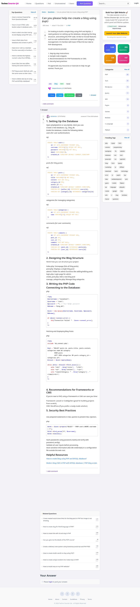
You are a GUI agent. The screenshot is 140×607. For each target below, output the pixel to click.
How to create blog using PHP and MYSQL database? (66, 458)
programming (117, 147)
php (50, 84)
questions (115, 199)
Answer (93, 95)
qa (106, 187)
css (115, 159)
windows (124, 195)
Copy (79, 95)
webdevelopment (116, 179)
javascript (108, 159)
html (61, 84)
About (57, 599)
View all (33, 12)
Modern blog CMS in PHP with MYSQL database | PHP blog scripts (71, 463)
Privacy (82, 599)
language (113, 187)
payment (122, 159)
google (114, 191)
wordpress (108, 151)
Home (28, 3)
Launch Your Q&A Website (116, 33)
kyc (125, 175)
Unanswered (59, 3)
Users (71, 3)
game (106, 183)
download (108, 171)
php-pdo (122, 187)
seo (115, 155)
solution (107, 147)
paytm (118, 175)
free (121, 191)
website (122, 151)
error (106, 175)
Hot (49, 3)
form (112, 163)
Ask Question (84, 3)
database (107, 155)
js (115, 167)
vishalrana (51, 116)
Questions (39, 3)
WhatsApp (69, 95)
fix (115, 151)
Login (136, 3)
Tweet (59, 95)
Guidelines (73, 599)
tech (121, 155)
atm (106, 195)
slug (117, 195)
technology (124, 171)
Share (51, 95)
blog (56, 84)
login (51, 582)
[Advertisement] (23, 119)
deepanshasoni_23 (56, 88)
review (107, 191)
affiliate (121, 167)
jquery (120, 163)
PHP (69, 25)
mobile (114, 183)
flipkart (122, 183)
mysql (68, 84)
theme (107, 199)
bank (116, 171)
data (106, 179)
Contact (64, 599)
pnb (126, 179)
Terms (90, 599)
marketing (108, 167)
